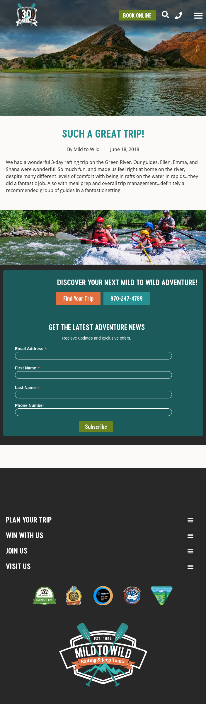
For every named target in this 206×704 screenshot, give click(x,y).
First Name (27, 367)
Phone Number (29, 405)
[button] (190, 520)
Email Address (31, 348)
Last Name (27, 387)
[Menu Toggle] (198, 15)
